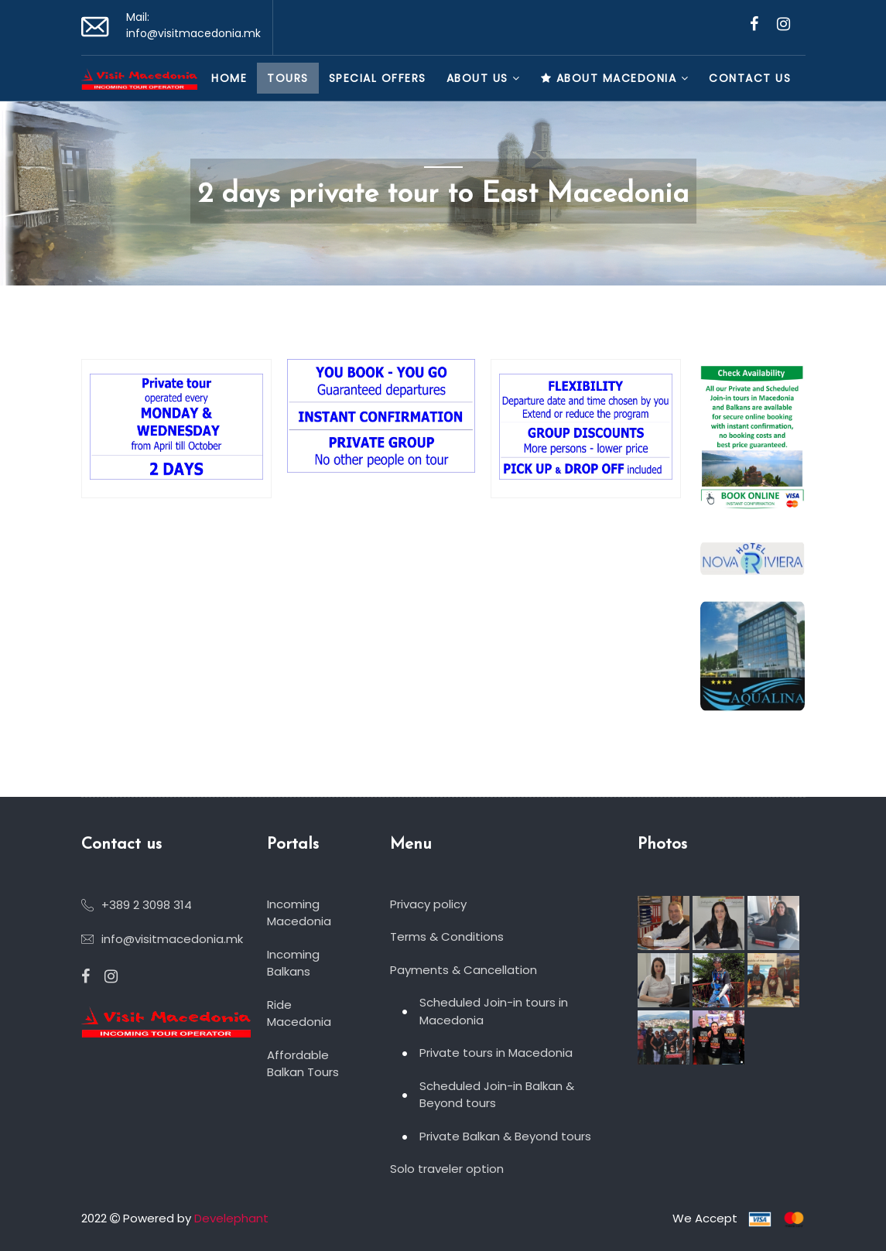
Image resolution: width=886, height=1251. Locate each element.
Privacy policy (428, 904)
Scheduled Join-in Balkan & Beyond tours (496, 1095)
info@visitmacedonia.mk (193, 33)
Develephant (231, 1218)
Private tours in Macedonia (496, 1052)
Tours (288, 78)
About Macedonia (615, 78)
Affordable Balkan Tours (303, 1064)
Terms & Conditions (447, 936)
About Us (483, 78)
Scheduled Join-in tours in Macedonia (493, 1011)
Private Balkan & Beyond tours (505, 1136)
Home (229, 78)
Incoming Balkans (293, 963)
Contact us (750, 78)
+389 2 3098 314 (146, 905)
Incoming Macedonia (299, 913)
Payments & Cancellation (463, 970)
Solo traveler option (447, 1168)
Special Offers (377, 78)
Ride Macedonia (299, 1013)
